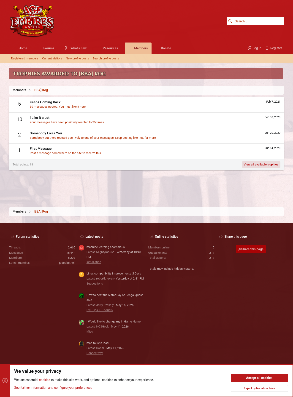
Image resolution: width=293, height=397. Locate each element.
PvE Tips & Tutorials (100, 310)
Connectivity (95, 353)
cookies (44, 380)
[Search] (255, 21)
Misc (90, 331)
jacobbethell (67, 262)
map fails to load (98, 343)
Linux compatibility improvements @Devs (114, 273)
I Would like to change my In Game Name (114, 321)
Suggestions (95, 283)
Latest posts (94, 236)
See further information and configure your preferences (53, 387)
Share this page (251, 249)
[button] (31, 48)
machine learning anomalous (106, 247)
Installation (94, 262)
